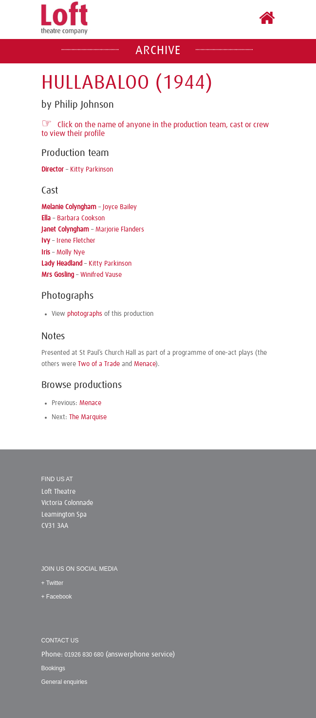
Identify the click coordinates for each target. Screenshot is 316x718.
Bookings (53, 668)
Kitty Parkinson (91, 169)
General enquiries (64, 682)
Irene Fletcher (75, 240)
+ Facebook (56, 596)
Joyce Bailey (120, 207)
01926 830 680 (84, 654)
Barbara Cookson (81, 218)
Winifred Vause (101, 275)
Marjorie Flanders (119, 229)
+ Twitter (52, 583)
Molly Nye (70, 252)
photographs (84, 313)
